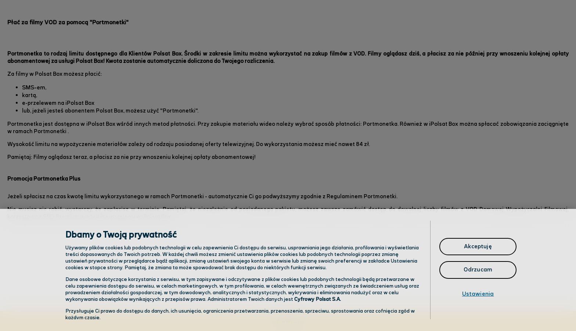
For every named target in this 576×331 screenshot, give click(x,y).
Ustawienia (478, 294)
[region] (288, 270)
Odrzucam (478, 270)
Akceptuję (478, 246)
